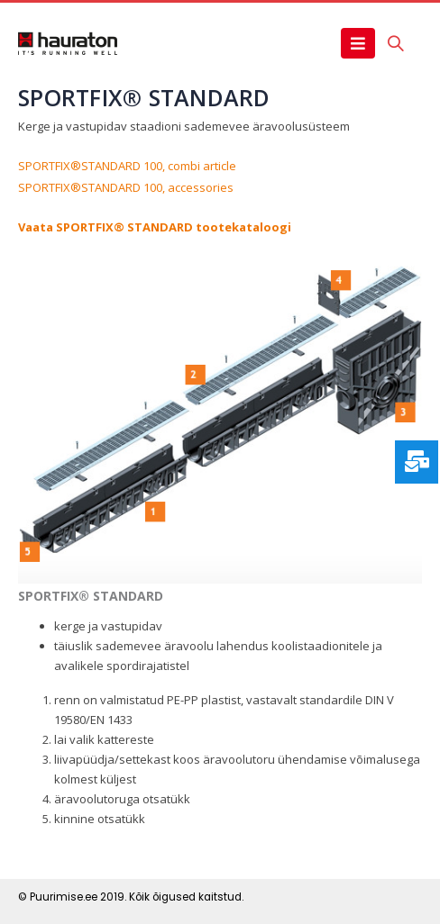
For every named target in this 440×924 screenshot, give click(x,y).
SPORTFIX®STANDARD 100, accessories (126, 187)
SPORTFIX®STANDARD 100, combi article (127, 166)
